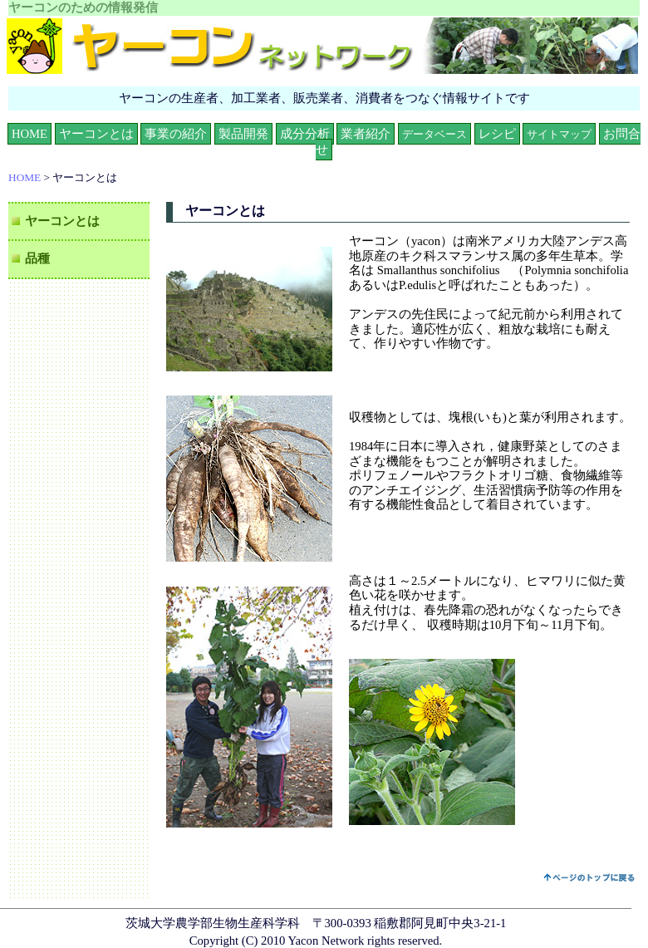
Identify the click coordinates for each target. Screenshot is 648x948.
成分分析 (305, 133)
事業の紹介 (176, 133)
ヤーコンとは (96, 133)
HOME (29, 133)
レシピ (497, 133)
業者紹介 (365, 133)
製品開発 (243, 133)
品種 (37, 258)
